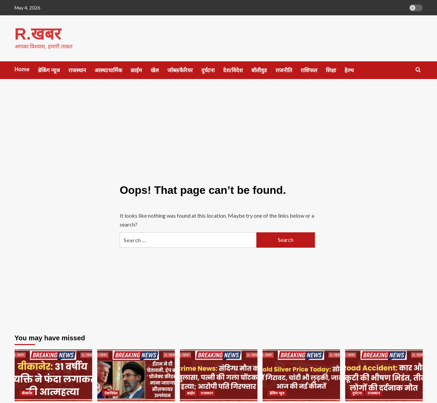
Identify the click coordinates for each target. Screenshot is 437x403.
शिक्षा (331, 70)
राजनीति (283, 70)
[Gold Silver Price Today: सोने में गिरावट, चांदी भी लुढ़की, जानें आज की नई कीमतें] (301, 375)
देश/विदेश (232, 70)
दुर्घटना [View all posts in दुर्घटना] (357, 393)
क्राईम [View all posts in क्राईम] (191, 393)
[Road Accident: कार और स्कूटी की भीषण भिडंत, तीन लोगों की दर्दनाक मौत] (384, 375)
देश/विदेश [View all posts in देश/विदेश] (110, 393)
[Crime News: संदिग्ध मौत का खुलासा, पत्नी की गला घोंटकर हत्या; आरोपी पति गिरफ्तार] (218, 375)
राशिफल (309, 70)
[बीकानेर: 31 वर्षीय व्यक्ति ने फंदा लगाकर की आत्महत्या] (53, 375)
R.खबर (37, 34)
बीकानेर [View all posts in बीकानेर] (27, 393)
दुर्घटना (208, 70)
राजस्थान (77, 70)
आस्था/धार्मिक (108, 70)
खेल (155, 70)
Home (22, 69)
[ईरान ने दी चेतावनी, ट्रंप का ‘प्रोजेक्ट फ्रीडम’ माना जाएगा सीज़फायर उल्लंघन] (136, 375)
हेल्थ (349, 70)
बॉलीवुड (259, 70)
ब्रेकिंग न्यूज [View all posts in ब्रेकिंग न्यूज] (277, 393)
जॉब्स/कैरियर (180, 70)
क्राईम (136, 70)
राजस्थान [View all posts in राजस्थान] (207, 393)
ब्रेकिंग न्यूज (49, 70)
